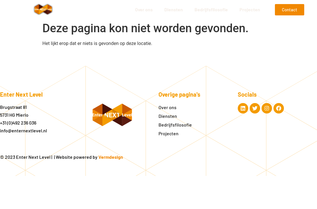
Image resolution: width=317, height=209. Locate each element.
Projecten (249, 9)
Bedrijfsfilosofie (211, 9)
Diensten (173, 9)
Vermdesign (110, 157)
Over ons (144, 9)
